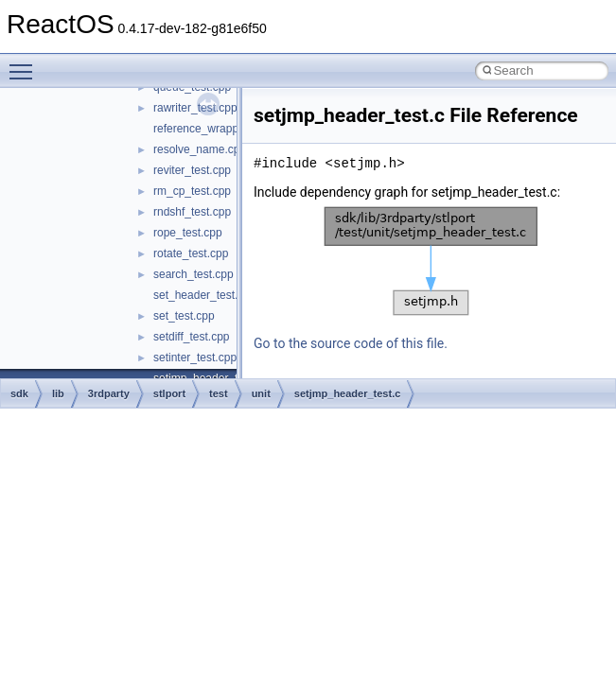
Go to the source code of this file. (351, 343)
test (218, 393)
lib (58, 393)
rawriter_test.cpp (195, 107)
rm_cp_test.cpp (192, 191)
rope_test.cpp (187, 232)
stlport (169, 393)
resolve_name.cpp (199, 149)
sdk (19, 393)
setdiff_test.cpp (191, 336)
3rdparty (109, 393)
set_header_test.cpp (204, 295)
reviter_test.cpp (192, 170)
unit (261, 393)
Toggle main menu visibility (25, 63)
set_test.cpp (184, 316)
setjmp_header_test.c (347, 393)
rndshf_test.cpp (192, 211)
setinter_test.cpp (195, 357)
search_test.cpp (193, 274)
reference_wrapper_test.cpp (223, 128)
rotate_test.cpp (190, 253)
